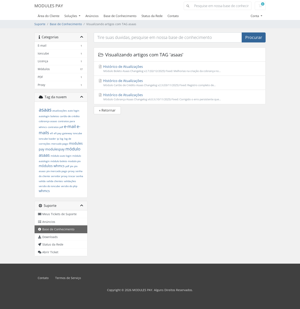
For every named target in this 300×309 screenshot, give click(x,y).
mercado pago (59, 143)
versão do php (69, 186)
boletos (54, 116)
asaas (45, 109)
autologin (44, 116)
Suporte (39, 24)
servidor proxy (59, 176)
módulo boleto (58, 161)
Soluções (71, 16)
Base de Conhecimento (120, 16)
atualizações (59, 110)
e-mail (70, 126)
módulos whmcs (52, 166)
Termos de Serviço (68, 278)
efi (51, 133)
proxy (71, 171)
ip (58, 138)
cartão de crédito (70, 116)
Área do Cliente (48, 16)
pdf (67, 166)
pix (71, 166)
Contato (173, 16)
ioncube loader (47, 138)
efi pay (57, 133)
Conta (255, 16)
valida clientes (54, 181)
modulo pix (74, 161)
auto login (73, 110)
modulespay (55, 149)
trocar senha (75, 176)
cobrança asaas (48, 121)
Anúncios (92, 16)
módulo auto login (61, 156)
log (61, 138)
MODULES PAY (48, 6)
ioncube (77, 133)
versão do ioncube (49, 186)
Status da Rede (151, 16)
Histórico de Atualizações (179, 68)
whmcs (44, 191)
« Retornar (107, 110)
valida (42, 181)
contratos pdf (55, 127)
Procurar (253, 37)
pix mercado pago (56, 171)
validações (70, 181)
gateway (67, 133)
